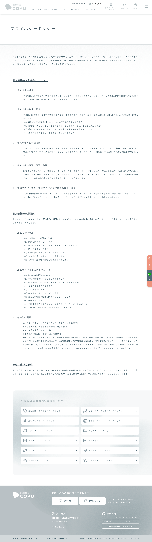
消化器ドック (90, 9)
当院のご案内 (36, 9)
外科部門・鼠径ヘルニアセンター (56, 9)
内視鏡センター (77, 9)
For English (94, 4)
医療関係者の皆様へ (79, 4)
